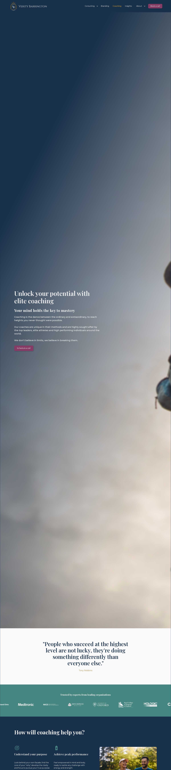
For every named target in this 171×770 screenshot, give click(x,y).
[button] (90, 6)
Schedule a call (24, 348)
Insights (128, 6)
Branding (105, 6)
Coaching (117, 6)
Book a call (155, 6)
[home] (28, 6)
